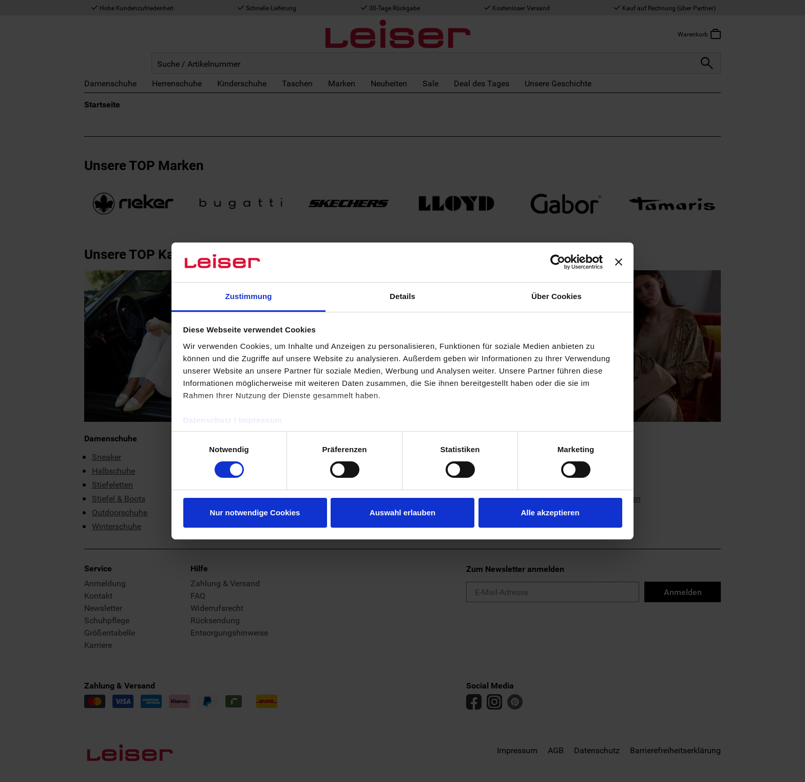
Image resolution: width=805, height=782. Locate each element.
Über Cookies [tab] (556, 296)
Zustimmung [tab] (248, 296)
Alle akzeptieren (550, 512)
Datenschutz (207, 420)
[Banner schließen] (618, 262)
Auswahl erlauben (402, 512)
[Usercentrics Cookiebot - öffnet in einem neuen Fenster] (558, 262)
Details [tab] (402, 296)
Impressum (260, 420)
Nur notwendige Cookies (255, 512)
